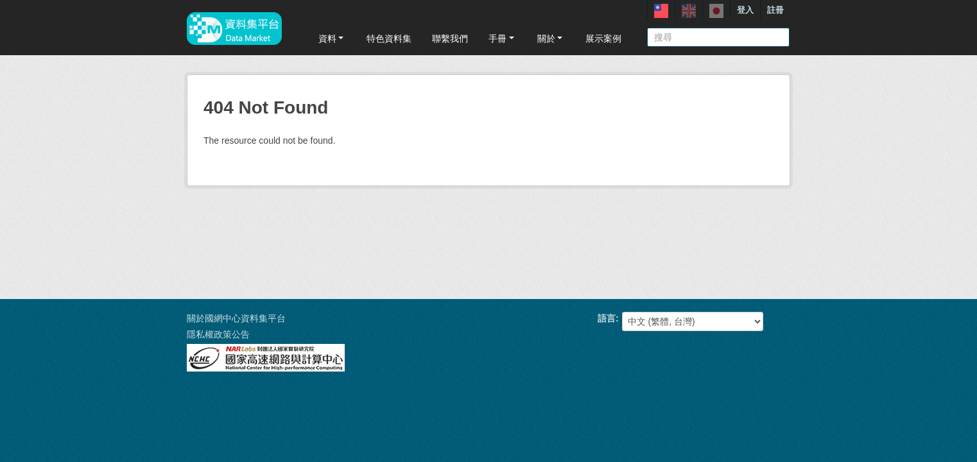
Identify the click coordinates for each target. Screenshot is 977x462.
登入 (745, 10)
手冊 (502, 38)
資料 (332, 38)
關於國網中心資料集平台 (236, 318)
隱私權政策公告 (218, 334)
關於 (551, 38)
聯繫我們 (450, 38)
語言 (607, 318)
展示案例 (603, 38)
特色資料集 (389, 38)
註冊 (775, 10)
